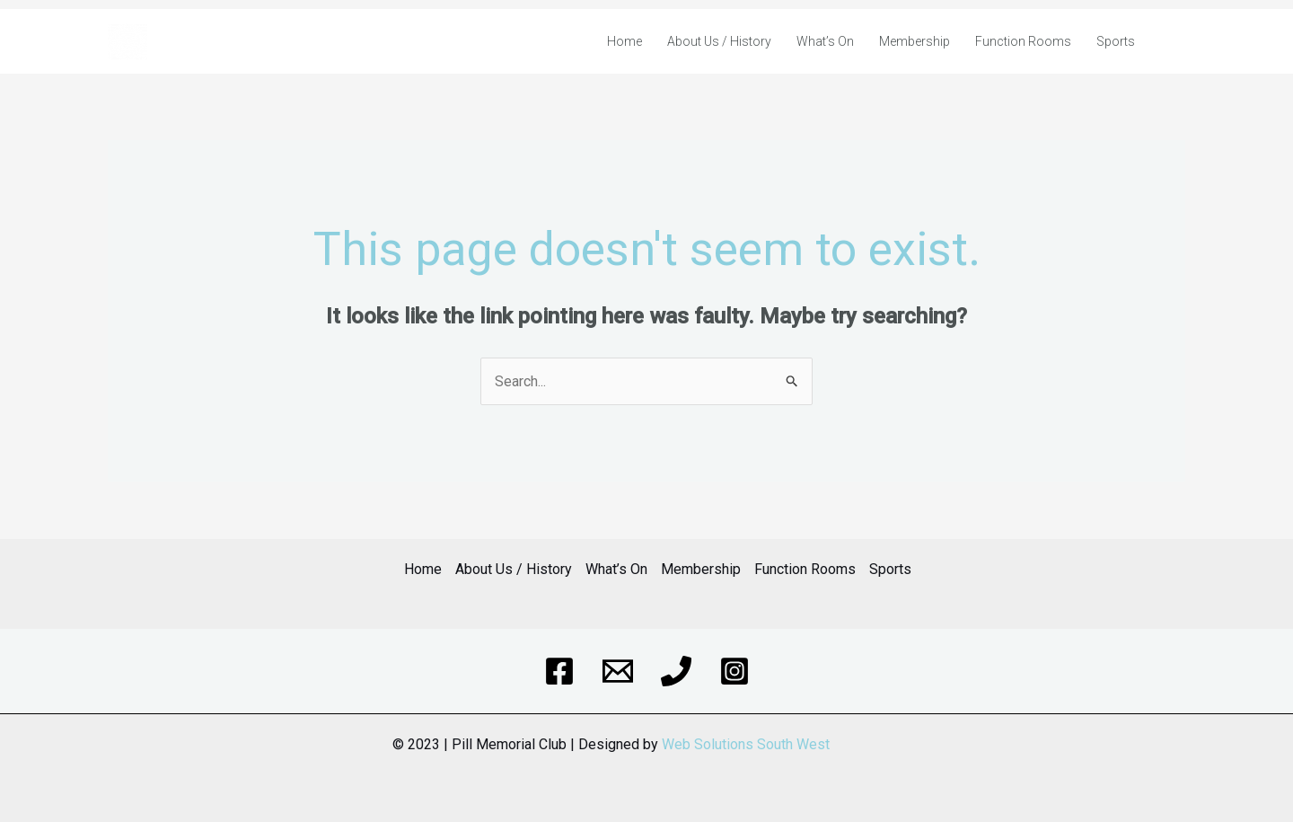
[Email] (618, 671)
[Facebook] (559, 671)
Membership (914, 41)
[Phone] (676, 671)
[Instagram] (734, 671)
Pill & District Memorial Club (238, 41)
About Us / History (719, 41)
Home (624, 41)
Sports (1115, 41)
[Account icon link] (1175, 41)
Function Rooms (1023, 41)
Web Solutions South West (746, 744)
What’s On (825, 41)
